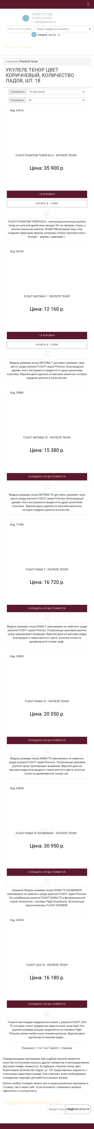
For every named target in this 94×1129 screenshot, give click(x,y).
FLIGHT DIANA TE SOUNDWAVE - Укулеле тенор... (47, 833)
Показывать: (17, 100)
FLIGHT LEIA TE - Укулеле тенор (47, 964)
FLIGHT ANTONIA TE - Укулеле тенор (47, 437)
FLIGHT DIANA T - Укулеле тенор (47, 569)
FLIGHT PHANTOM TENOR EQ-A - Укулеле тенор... (47, 155)
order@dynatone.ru (44, 21)
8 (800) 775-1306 (42, 14)
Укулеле (13, 61)
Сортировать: (18, 91)
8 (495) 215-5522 (42, 18)
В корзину (47, 194)
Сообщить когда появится (47, 476)
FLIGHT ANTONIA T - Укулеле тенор (47, 296)
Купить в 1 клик (47, 203)
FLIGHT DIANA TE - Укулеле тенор (47, 701)
